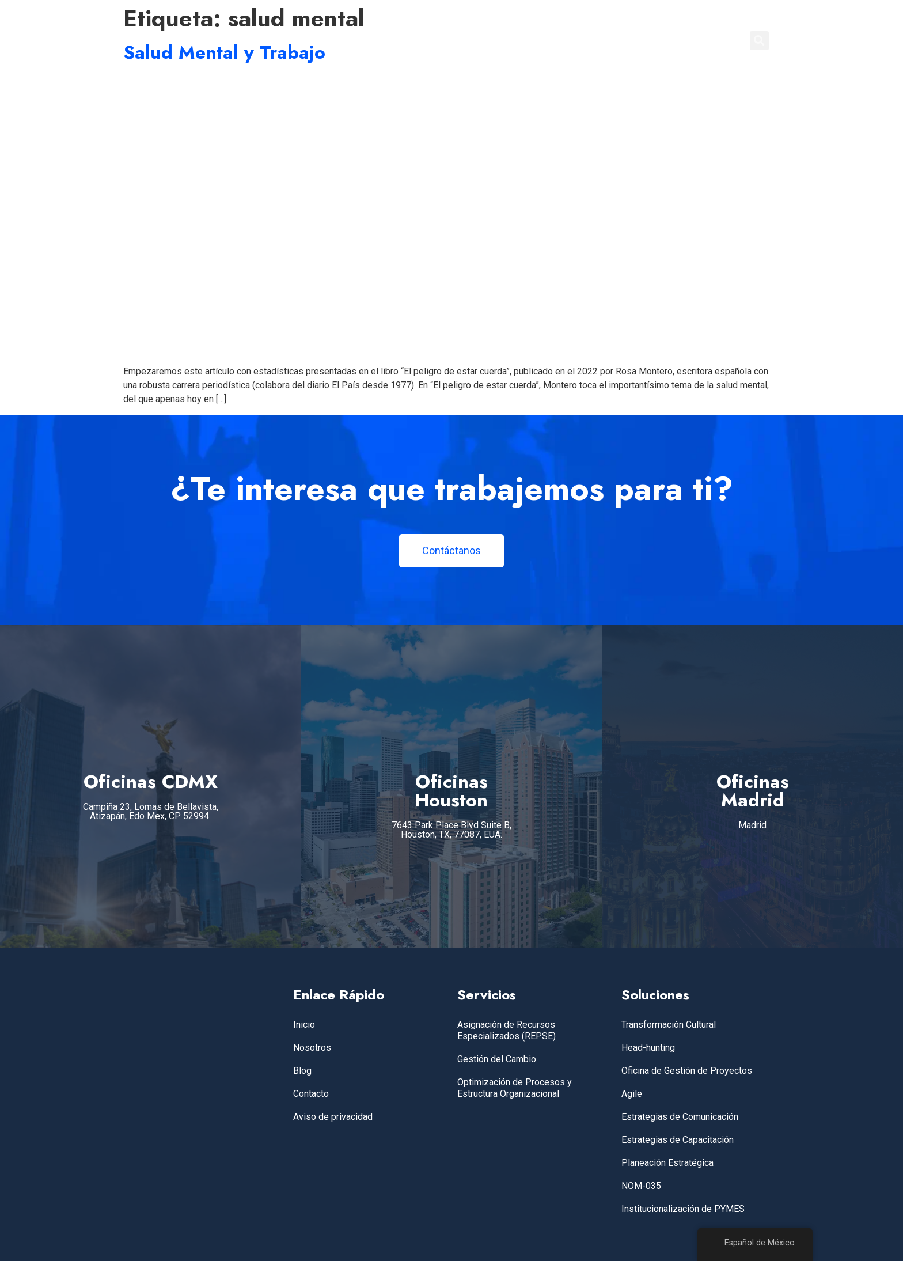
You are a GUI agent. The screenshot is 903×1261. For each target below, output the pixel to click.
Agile (631, 1093)
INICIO (473, 40)
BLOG (649, 40)
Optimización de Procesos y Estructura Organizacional (514, 1088)
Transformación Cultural (668, 1024)
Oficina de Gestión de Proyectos (686, 1070)
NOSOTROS (595, 40)
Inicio (304, 1024)
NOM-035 (641, 1185)
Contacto (311, 1093)
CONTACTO (704, 40)
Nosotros (312, 1047)
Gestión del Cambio (496, 1059)
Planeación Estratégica (667, 1162)
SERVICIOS (528, 40)
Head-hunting (648, 1047)
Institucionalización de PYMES (683, 1208)
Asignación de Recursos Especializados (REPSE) (506, 1030)
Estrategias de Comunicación (679, 1116)
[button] (759, 40)
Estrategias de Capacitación (677, 1139)
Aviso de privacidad (333, 1116)
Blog (302, 1070)
